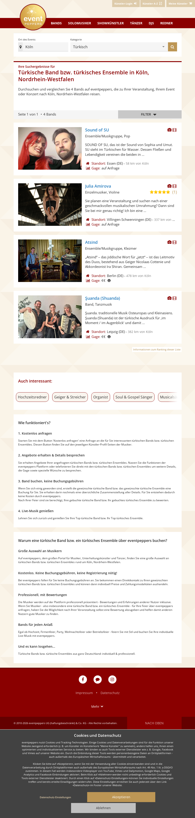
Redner (166, 23)
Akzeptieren (121, 797)
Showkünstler (110, 23)
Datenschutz (110, 693)
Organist (100, 397)
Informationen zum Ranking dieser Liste (156, 349)
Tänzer (136, 23)
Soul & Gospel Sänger (134, 397)
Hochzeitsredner (32, 397)
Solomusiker (79, 23)
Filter (150, 114)
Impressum (84, 693)
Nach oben (154, 723)
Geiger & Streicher (70, 397)
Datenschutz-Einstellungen (55, 797)
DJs (151, 23)
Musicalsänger (172, 397)
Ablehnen (103, 808)
